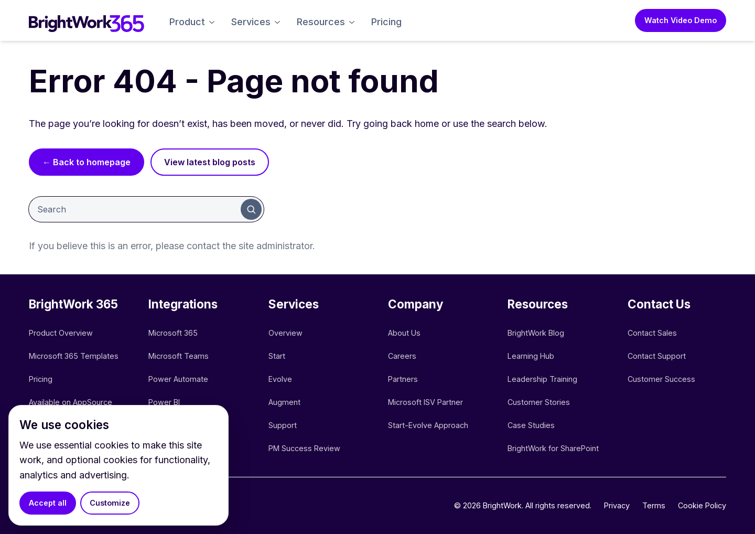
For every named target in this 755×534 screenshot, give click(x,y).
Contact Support (657, 355)
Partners (403, 379)
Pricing (386, 21)
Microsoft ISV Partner (425, 402)
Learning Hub (531, 355)
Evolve (280, 379)
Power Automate (178, 379)
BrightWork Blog (536, 332)
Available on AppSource (70, 402)
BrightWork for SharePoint (553, 448)
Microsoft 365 (173, 332)
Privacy (617, 505)
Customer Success (661, 379)
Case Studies (531, 425)
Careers (402, 355)
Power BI (164, 402)
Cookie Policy (702, 505)
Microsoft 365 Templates (75, 355)
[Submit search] (251, 209)
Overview (285, 332)
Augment (284, 402)
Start (276, 355)
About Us (404, 332)
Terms (653, 505)
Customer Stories (539, 402)
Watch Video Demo (680, 20)
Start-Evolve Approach (429, 425)
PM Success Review (304, 448)
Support (282, 425)
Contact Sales (652, 332)
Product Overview (61, 332)
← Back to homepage (86, 162)
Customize (110, 502)
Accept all (48, 502)
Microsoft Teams (178, 355)
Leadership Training (542, 379)
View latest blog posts (209, 162)
